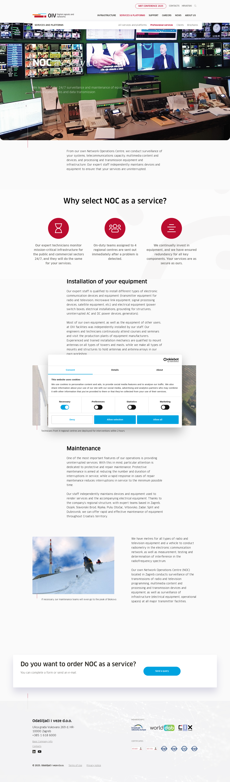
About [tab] (159, 370)
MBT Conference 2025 (150, 6)
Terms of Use (75, 766)
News (178, 15)
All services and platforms (132, 25)
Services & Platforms (132, 15)
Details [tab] (115, 370)
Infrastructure (106, 15)
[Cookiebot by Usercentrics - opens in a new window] (166, 360)
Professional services (161, 25)
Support (153, 15)
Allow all (157, 419)
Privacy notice (94, 766)
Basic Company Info (42, 742)
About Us (190, 15)
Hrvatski (187, 6)
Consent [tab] (70, 370)
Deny (72, 419)
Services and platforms (49, 25)
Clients (180, 25)
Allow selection (115, 419)
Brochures (192, 25)
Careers (167, 15)
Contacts (174, 6)
